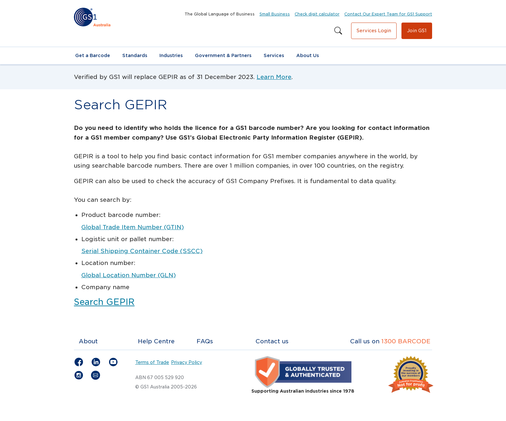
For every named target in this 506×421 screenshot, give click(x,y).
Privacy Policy (186, 362)
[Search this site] (338, 31)
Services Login (374, 30)
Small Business (274, 14)
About (88, 341)
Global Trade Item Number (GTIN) (132, 227)
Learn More (274, 76)
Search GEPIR (104, 302)
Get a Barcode (92, 55)
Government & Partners (223, 55)
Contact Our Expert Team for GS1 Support (388, 14)
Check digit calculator (317, 14)
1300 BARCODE (405, 341)
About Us (307, 55)
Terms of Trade (152, 362)
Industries (171, 55)
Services (274, 55)
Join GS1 (417, 30)
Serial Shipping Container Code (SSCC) (142, 251)
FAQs (205, 341)
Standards (134, 55)
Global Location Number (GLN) (128, 275)
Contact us (272, 341)
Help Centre (156, 341)
